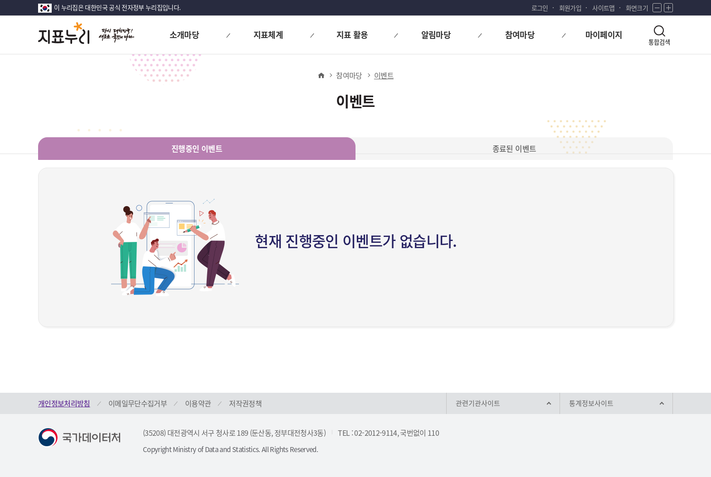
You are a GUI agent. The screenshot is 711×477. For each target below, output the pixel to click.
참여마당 (349, 75)
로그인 (539, 7)
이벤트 (384, 75)
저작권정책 (245, 403)
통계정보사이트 (591, 403)
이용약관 (198, 403)
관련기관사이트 (478, 403)
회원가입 (570, 7)
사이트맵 (603, 7)
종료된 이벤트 (514, 148)
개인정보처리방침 (64, 403)
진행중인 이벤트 (196, 148)
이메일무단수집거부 (137, 403)
